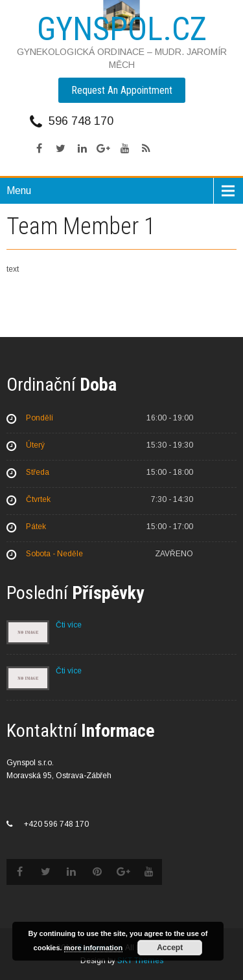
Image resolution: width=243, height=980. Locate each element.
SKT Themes (140, 960)
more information (93, 948)
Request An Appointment (121, 90)
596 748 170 (81, 120)
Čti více (69, 624)
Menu (18, 190)
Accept (170, 947)
